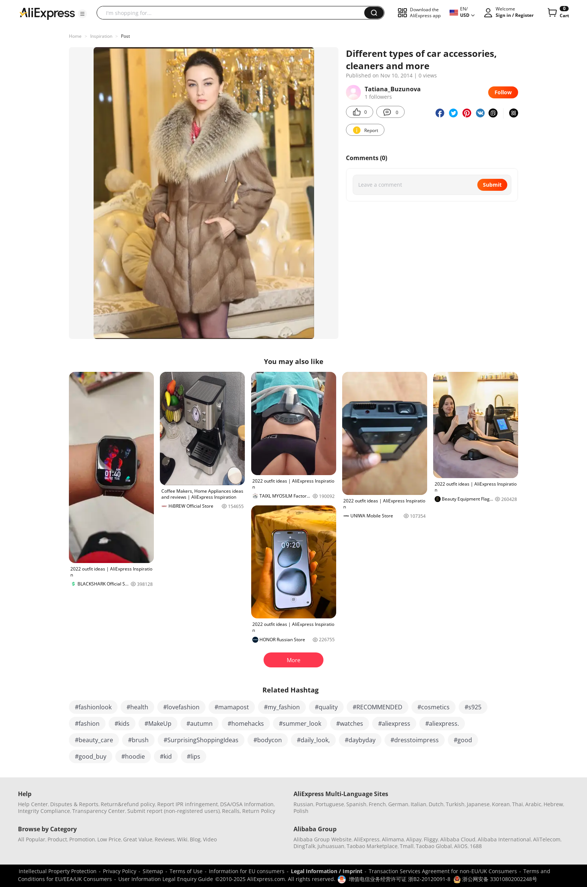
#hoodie (133, 756)
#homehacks (246, 723)
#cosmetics (433, 707)
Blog (195, 839)
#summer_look (300, 723)
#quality (326, 707)
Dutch (436, 804)
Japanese (478, 804)
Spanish (356, 804)
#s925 (473, 707)
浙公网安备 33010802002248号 (495, 879)
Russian (303, 804)
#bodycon (267, 740)
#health (137, 707)
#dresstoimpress (414, 740)
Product (57, 839)
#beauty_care (94, 740)
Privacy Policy (119, 871)
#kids (122, 723)
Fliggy (431, 839)
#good (463, 740)
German (398, 804)
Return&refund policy (128, 804)
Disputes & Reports (74, 804)
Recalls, (231, 810)
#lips (193, 756)
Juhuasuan (330, 846)
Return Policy (258, 810)
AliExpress (367, 839)
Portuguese (330, 804)
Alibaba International (504, 839)
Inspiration (101, 36)
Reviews (165, 839)
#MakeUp (158, 723)
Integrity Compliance (44, 810)
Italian (418, 804)
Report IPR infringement (187, 804)
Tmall (407, 846)
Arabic (533, 804)
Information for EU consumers (247, 871)
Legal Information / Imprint (326, 871)
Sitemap (153, 871)
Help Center (33, 804)
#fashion (87, 723)
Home (75, 36)
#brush (138, 740)
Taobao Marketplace (372, 846)
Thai (517, 804)
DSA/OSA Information (247, 804)
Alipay (414, 839)
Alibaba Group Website (323, 839)
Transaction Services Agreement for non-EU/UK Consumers (443, 871)
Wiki (182, 839)
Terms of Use (186, 871)
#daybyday (360, 740)
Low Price (109, 839)
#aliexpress (394, 723)
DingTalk (304, 846)
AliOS (461, 846)
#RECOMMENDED (377, 707)
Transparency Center (98, 810)
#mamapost (232, 707)
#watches (349, 723)
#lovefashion (181, 707)
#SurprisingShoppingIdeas (201, 740)
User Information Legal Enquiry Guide (165, 879)
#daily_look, (313, 740)
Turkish (455, 804)
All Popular (31, 839)
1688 (476, 846)
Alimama (393, 839)
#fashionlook (93, 707)
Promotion (82, 839)
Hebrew (553, 804)
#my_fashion (282, 707)
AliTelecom (546, 839)
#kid (166, 756)
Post (125, 36)
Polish (301, 810)
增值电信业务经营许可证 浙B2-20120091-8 (399, 879)
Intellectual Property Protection (58, 871)
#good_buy (90, 756)
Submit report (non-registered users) (173, 810)
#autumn (199, 723)
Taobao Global (434, 846)
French (377, 804)
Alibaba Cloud (457, 839)
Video (210, 839)
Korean (501, 804)
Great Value (137, 839)
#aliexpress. (442, 723)
